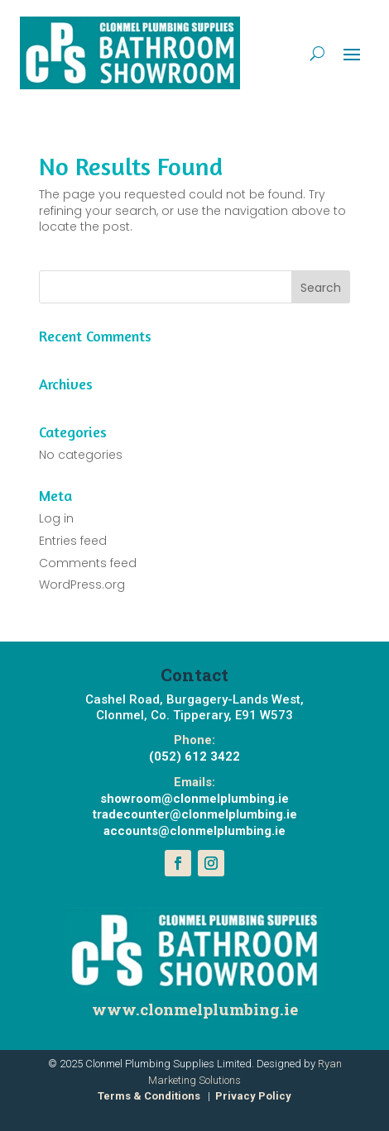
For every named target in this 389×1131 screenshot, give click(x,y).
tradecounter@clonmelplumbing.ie (195, 814)
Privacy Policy (253, 1096)
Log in (56, 518)
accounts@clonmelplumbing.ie (194, 830)
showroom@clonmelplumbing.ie (194, 798)
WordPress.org (82, 584)
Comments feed (88, 563)
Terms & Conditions (149, 1096)
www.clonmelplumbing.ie (195, 1009)
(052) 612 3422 (194, 756)
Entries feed (73, 540)
